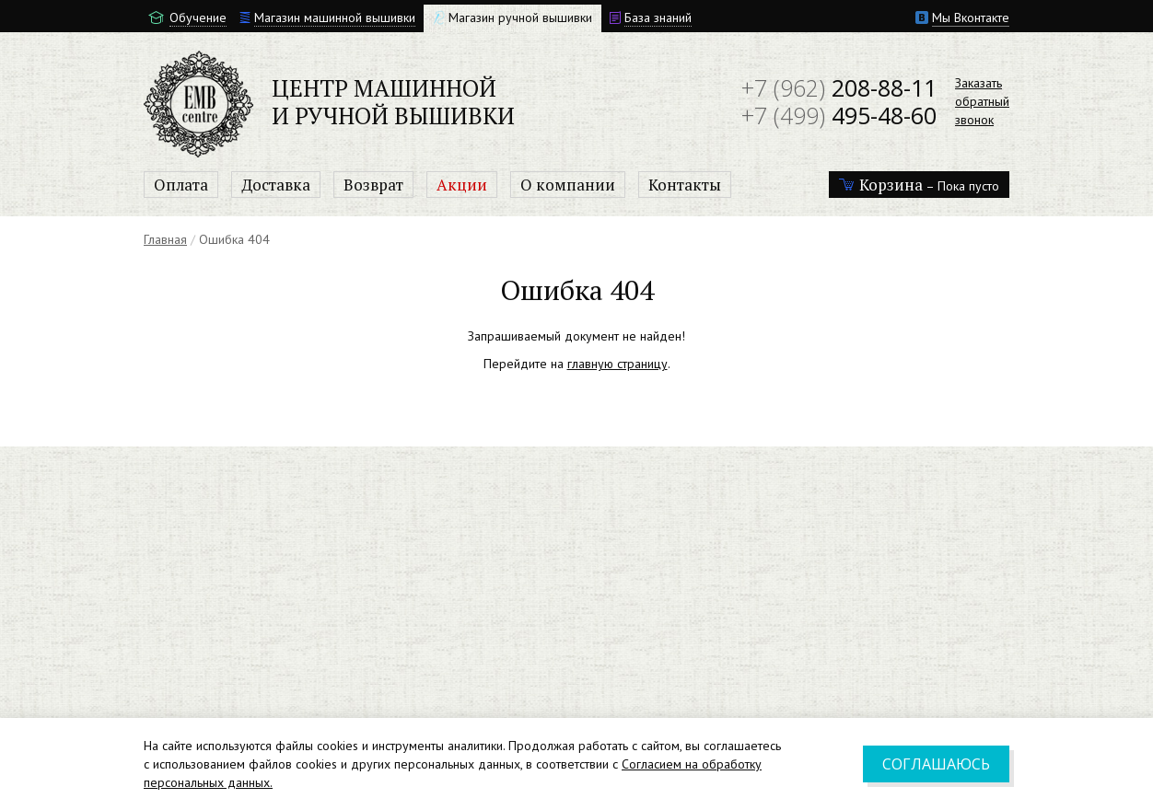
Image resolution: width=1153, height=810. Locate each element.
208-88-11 (839, 87)
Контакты (684, 184)
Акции (462, 184)
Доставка (275, 184)
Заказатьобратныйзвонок (982, 101)
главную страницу (617, 363)
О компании (567, 184)
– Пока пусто (919, 184)
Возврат (373, 184)
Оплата (181, 184)
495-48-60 (839, 115)
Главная (165, 239)
